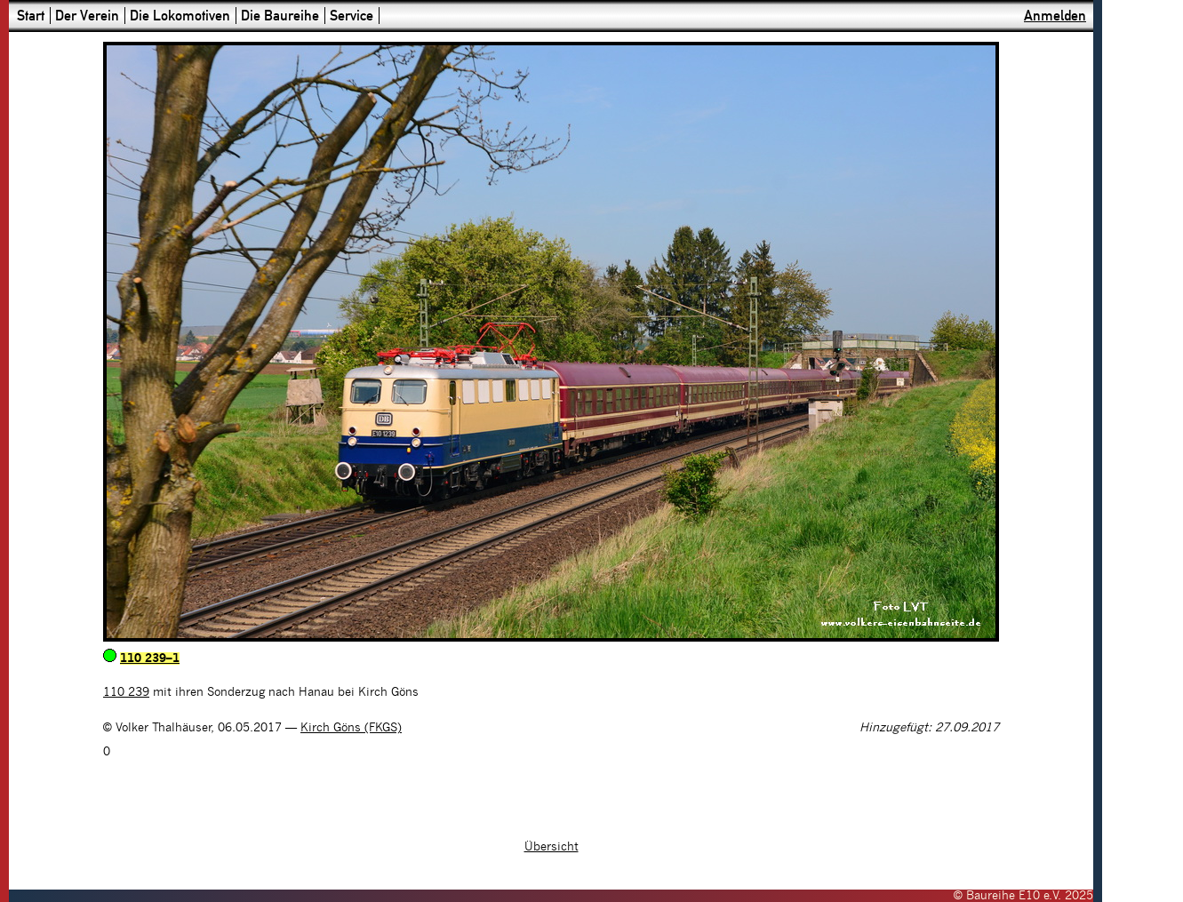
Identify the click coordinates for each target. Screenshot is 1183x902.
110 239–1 (150, 658)
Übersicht (551, 847)
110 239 (126, 692)
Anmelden (1055, 15)
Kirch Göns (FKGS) (351, 728)
